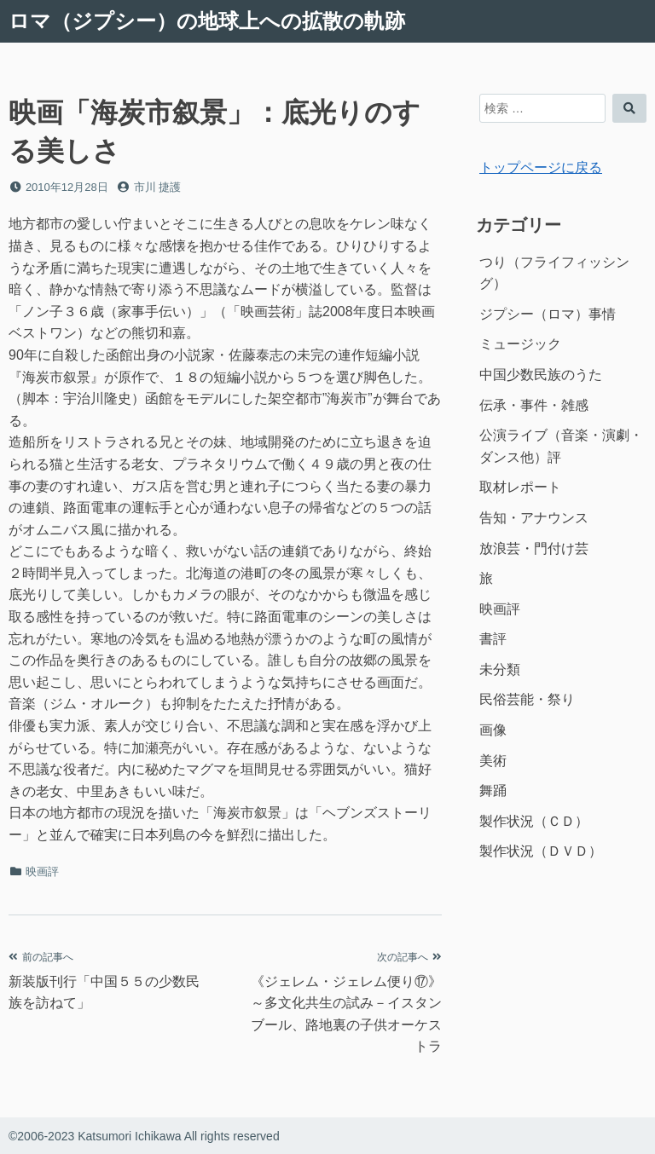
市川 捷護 (158, 187)
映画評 (42, 871)
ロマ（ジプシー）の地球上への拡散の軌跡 (207, 20)
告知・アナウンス (533, 518)
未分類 (499, 669)
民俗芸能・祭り (527, 699)
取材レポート (520, 487)
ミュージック (520, 344)
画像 (493, 730)
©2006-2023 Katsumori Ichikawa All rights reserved (144, 1136)
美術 (493, 760)
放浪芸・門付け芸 (533, 548)
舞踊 (493, 790)
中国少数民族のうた (540, 374)
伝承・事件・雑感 (533, 405)
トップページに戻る (540, 167)
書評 (493, 639)
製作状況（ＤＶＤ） (540, 851)
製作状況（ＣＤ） (533, 821)
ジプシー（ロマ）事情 (547, 314)
